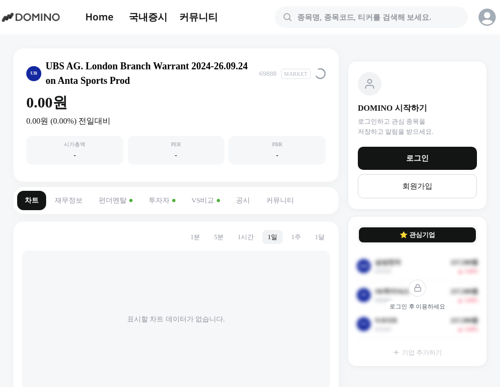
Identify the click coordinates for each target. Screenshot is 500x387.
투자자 (162, 200)
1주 (296, 237)
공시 (243, 200)
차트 (32, 200)
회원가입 (417, 186)
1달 (320, 237)
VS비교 (206, 200)
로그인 (417, 158)
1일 (272, 237)
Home (99, 16)
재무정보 (69, 200)
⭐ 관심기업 (417, 235)
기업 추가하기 (417, 352)
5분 (219, 237)
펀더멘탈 (116, 200)
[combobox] (377, 17)
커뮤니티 (198, 16)
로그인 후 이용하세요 (417, 306)
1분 (195, 237)
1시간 (246, 237)
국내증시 (148, 16)
